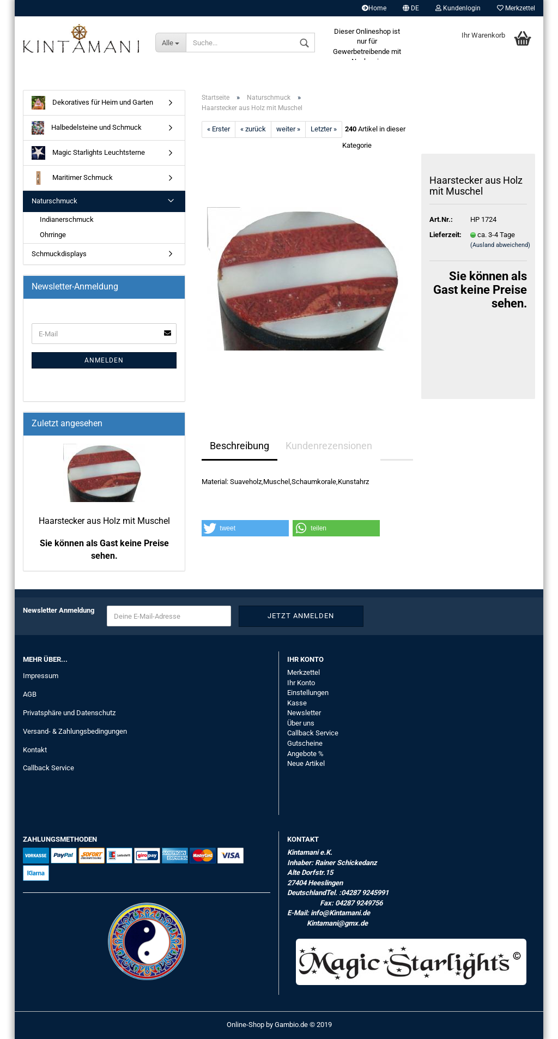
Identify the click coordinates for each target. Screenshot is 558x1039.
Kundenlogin (458, 8)
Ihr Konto (301, 683)
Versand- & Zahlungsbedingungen (75, 731)
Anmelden (104, 360)
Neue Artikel (306, 763)
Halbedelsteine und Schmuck (87, 128)
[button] (245, 528)
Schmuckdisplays (59, 254)
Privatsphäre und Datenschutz (69, 713)
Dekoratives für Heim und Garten (92, 103)
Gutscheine (305, 743)
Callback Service (48, 768)
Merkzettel (516, 8)
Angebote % (305, 754)
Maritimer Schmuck (72, 178)
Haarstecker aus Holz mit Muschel (104, 521)
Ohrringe (53, 235)
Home (374, 8)
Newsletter (304, 713)
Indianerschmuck (67, 219)
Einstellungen (308, 692)
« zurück (253, 129)
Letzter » (324, 129)
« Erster (218, 129)
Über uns (300, 723)
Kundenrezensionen (329, 445)
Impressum (40, 676)
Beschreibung (239, 445)
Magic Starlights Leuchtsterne (88, 153)
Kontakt (35, 750)
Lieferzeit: (441, 235)
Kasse (297, 703)
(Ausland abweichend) (500, 245)
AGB (30, 694)
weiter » (288, 129)
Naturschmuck (54, 201)
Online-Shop (245, 1024)
